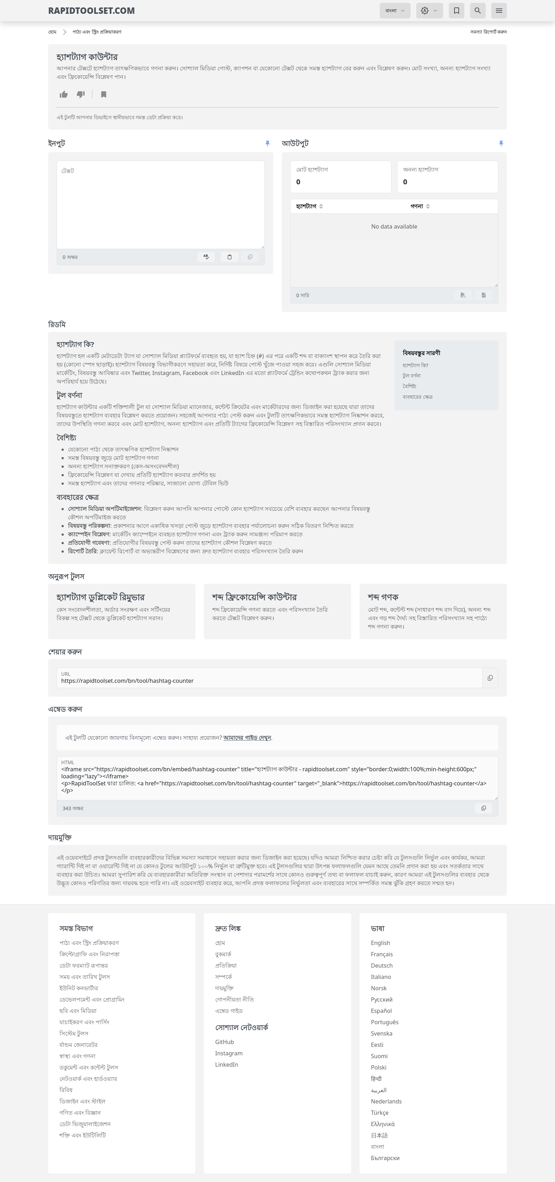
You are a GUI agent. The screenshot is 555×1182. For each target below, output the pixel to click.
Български (385, 1158)
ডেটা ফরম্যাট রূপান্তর (83, 965)
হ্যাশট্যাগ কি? (415, 365)
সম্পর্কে (223, 977)
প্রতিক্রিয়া (226, 965)
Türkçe (380, 1113)
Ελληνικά (383, 1124)
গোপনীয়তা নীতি (234, 999)
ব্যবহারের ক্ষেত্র (418, 396)
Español (381, 1011)
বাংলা (377, 1147)
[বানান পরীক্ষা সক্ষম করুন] (206, 257)
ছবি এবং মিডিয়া (78, 1011)
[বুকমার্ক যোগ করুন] (104, 94)
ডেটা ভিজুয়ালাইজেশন (85, 1124)
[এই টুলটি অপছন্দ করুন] (81, 94)
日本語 (379, 1135)
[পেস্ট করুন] (230, 257)
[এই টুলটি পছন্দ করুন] (64, 94)
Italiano (381, 977)
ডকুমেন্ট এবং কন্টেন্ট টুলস (88, 1067)
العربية (379, 1090)
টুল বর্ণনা (411, 375)
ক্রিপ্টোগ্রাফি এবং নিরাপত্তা (89, 954)
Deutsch (382, 965)
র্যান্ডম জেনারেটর (78, 1045)
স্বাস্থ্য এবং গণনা (77, 1056)
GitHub (224, 1042)
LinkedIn (226, 1064)
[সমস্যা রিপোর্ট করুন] (488, 32)
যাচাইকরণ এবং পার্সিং (84, 1022)
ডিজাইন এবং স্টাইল (82, 1101)
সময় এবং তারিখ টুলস (84, 977)
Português (385, 1022)
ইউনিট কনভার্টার (78, 988)
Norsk (379, 988)
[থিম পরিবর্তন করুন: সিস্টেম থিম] (429, 10)
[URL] (270, 678)
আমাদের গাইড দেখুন (247, 738)
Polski (379, 1067)
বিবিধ (66, 1090)
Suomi (379, 1056)
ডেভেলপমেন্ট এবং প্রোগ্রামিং (92, 999)
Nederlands (386, 1101)
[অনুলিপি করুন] (250, 257)
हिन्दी (376, 1079)
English (380, 943)
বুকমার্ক (223, 954)
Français (382, 954)
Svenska (382, 1033)
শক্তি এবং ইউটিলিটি (82, 1135)
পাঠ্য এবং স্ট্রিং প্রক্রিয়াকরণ (89, 943)
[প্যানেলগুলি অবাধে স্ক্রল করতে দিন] (267, 143)
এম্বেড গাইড (229, 1011)
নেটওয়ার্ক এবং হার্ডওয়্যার (88, 1079)
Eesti (377, 1045)
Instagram (229, 1053)
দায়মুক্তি (224, 988)
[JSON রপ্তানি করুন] (484, 295)
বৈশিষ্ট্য (409, 386)
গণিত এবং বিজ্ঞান (80, 1113)
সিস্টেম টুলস (73, 1033)
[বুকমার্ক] (456, 10)
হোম (220, 943)
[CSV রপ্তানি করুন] (463, 295)
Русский (382, 999)
